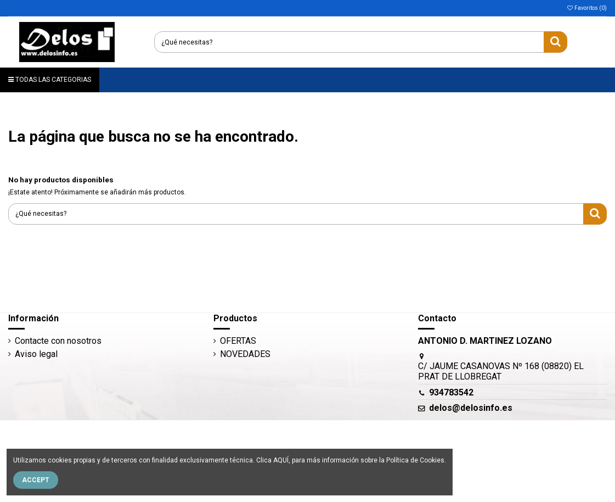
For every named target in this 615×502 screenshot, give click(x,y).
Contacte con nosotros (58, 341)
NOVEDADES (245, 354)
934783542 (451, 392)
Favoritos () (586, 8)
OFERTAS (238, 341)
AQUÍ (281, 460)
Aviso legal (36, 354)
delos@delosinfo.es (470, 408)
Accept (35, 480)
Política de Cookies (415, 460)
